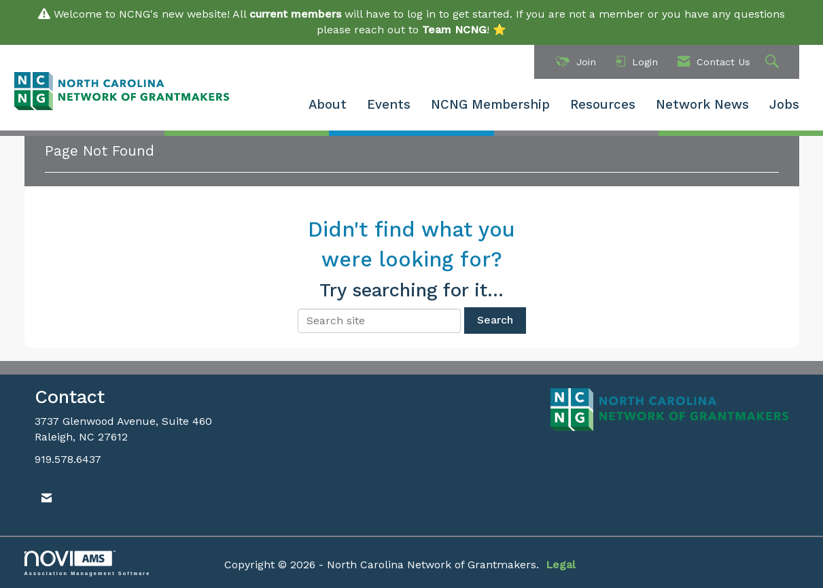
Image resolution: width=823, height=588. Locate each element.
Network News (702, 104)
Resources (602, 104)
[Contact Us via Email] (46, 498)
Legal (561, 564)
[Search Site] (773, 62)
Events (388, 104)
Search (495, 319)
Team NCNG (454, 29)
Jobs (784, 104)
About (328, 104)
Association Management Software (87, 563)
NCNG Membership (490, 104)
